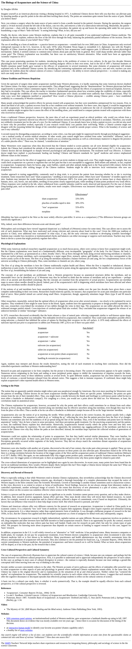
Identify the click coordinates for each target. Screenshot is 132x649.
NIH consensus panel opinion (19, 618)
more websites (26, 630)
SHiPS (8, 643)
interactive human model (19, 628)
